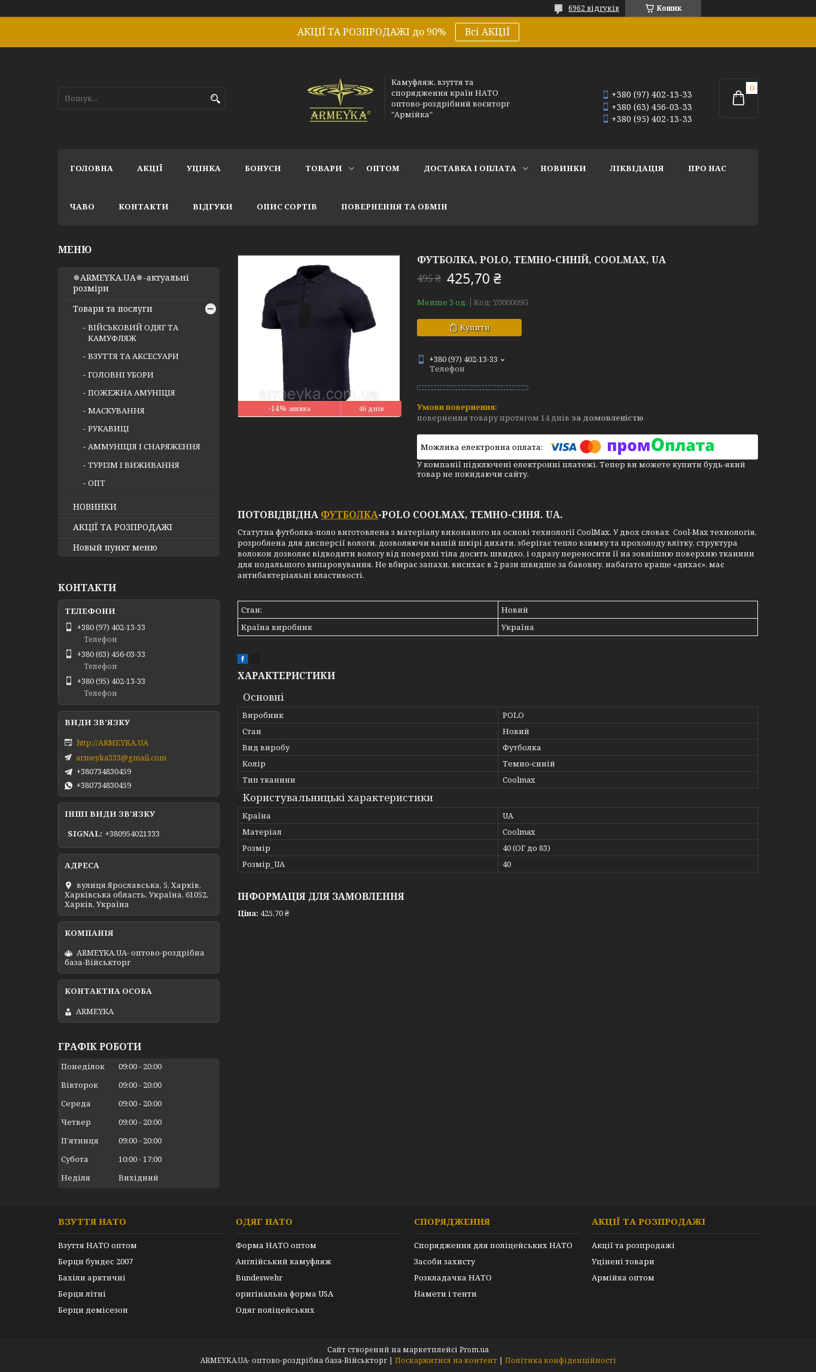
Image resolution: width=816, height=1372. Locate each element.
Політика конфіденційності (560, 1360)
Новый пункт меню (115, 547)
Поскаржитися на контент (446, 1360)
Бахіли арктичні (92, 1277)
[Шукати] (215, 99)
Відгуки (213, 206)
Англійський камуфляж (283, 1261)
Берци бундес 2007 (95, 1261)
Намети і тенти (445, 1293)
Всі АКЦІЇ (487, 31)
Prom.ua (474, 1349)
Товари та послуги (113, 308)
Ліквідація (637, 168)
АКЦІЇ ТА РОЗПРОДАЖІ (122, 527)
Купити (475, 327)
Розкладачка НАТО (453, 1277)
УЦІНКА (204, 168)
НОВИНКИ (563, 168)
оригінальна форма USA (284, 1293)
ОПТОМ (383, 168)
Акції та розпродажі (633, 1245)
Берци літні (82, 1293)
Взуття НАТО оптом (97, 1245)
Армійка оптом (623, 1277)
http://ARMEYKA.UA (112, 742)
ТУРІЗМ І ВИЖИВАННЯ (133, 465)
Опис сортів (287, 206)
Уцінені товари (623, 1261)
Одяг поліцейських (275, 1309)
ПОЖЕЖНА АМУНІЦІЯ (131, 392)
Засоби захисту (444, 1261)
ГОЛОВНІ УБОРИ (121, 374)
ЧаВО (82, 206)
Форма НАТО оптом (276, 1245)
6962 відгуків (593, 8)
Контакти (143, 206)
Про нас (707, 168)
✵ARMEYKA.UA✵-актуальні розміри (131, 283)
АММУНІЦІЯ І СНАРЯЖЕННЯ (144, 446)
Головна (91, 168)
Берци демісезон (93, 1309)
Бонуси (263, 168)
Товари (323, 168)
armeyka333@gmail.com (121, 757)
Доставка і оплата (470, 168)
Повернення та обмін (394, 206)
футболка (349, 514)
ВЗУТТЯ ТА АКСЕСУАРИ (133, 356)
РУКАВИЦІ (108, 428)
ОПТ (96, 482)
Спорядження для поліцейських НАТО (493, 1245)
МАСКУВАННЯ (116, 410)
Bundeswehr (259, 1277)
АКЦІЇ (150, 168)
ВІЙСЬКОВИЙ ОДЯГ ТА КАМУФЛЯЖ (133, 332)
